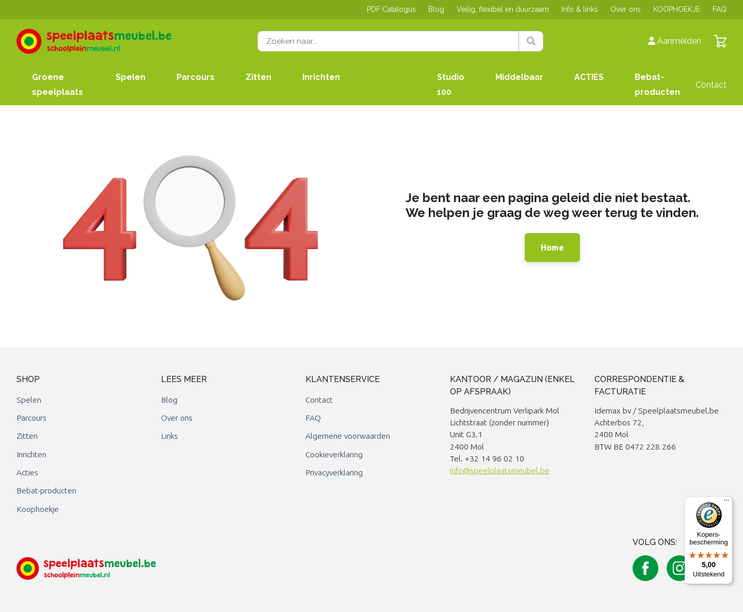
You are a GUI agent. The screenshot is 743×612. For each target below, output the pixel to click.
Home (552, 247)
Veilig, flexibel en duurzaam (503, 9)
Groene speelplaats (57, 84)
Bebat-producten (657, 84)
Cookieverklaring (334, 454)
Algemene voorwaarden (347, 436)
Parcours (195, 77)
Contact (711, 85)
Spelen (131, 77)
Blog (436, 9)
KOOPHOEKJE (676, 9)
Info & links (579, 9)
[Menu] (726, 503)
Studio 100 (450, 84)
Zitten (258, 77)
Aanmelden (674, 41)
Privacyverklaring (334, 472)
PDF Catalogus (391, 9)
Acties (27, 472)
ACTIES (589, 77)
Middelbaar (519, 77)
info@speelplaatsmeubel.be (500, 470)
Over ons (625, 9)
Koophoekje (38, 509)
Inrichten (321, 77)
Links (169, 436)
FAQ (719, 9)
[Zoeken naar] (400, 41)
